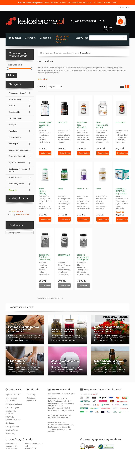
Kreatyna (13, 131)
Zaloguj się (108, 27)
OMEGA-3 (72, 2)
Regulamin (10, 423)
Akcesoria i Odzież (17, 93)
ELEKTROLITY (60, 2)
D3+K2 (114, 2)
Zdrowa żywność (16, 184)
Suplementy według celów (18, 170)
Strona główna (46, 53)
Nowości (30, 37)
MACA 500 (62, 122)
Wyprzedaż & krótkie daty (62, 39)
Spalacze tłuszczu (17, 163)
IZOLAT (89, 2)
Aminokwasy (15, 99)
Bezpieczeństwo (12, 430)
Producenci (14, 37)
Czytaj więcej (42, 79)
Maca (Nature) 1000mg (43, 191)
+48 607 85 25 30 (16, 211)
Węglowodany (15, 177)
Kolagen (12, 125)
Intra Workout (15, 118)
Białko (12, 106)
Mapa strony (10, 434)
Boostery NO (14, 112)
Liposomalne (15, 137)
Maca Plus (120, 122)
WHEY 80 (81, 2)
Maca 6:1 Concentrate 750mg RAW (83, 257)
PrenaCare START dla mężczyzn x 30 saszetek (121, 192)
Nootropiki (14, 144)
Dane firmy (31, 394)
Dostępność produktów (14, 404)
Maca (60, 188)
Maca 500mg (64, 255)
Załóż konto (107, 30)
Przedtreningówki (17, 156)
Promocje (45, 37)
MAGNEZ (97, 2)
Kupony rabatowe (12, 426)
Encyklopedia (84, 37)
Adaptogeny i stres (70, 53)
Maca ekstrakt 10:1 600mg (102, 124)
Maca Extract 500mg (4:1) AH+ (45, 124)
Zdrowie (57, 53)
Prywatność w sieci (13, 394)
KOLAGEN (106, 2)
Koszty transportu (12, 407)
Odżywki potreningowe (19, 150)
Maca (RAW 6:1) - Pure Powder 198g (44, 257)
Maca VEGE (82, 188)
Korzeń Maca (85, 53)
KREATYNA (48, 2)
